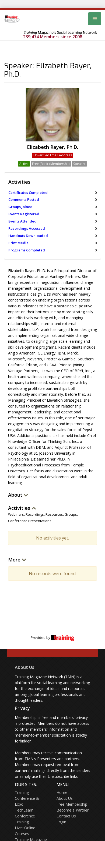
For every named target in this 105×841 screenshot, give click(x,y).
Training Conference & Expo (27, 798)
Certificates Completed (28, 192)
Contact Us (66, 816)
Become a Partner (73, 810)
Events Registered (23, 214)
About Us (24, 667)
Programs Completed (26, 250)
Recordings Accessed (26, 228)
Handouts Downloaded (28, 235)
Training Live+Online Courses (25, 827)
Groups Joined (20, 206)
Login (61, 821)
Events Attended (22, 221)
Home (62, 792)
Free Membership (72, 804)
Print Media (18, 242)
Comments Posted (23, 199)
